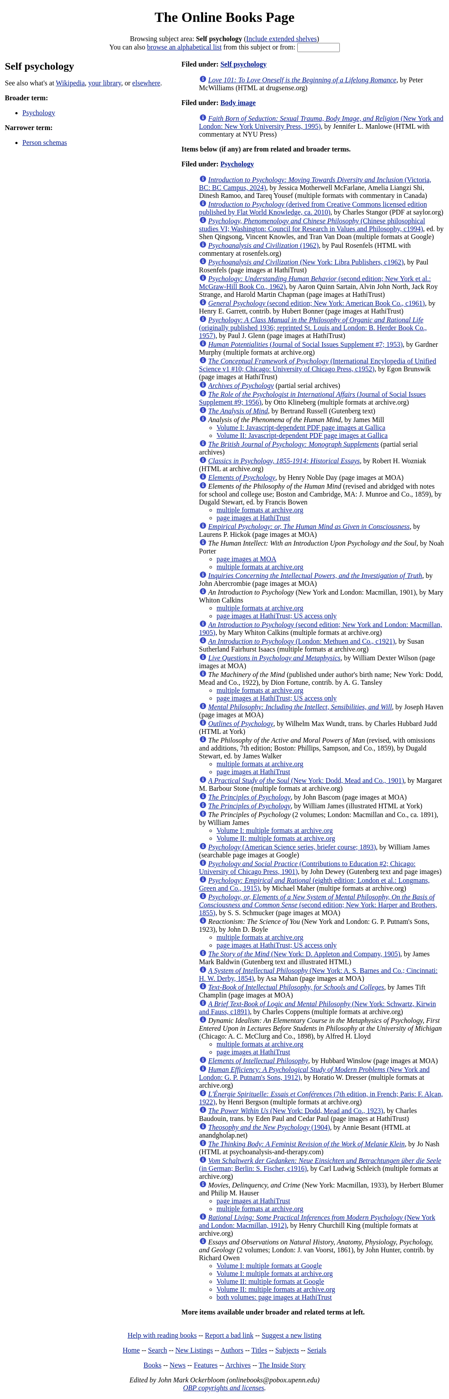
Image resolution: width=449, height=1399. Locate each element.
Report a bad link (229, 1335)
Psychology (38, 112)
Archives (238, 1365)
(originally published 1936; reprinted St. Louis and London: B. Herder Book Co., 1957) (313, 327)
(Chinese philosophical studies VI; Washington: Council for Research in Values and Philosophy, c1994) (312, 225)
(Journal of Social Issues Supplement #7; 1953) (305, 344)
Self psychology (244, 64)
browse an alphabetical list (184, 47)
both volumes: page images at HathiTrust (274, 1297)
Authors (232, 1350)
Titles (259, 1350)
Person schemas (44, 142)
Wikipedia (70, 83)
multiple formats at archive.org (260, 510)
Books (152, 1365)
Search (157, 1350)
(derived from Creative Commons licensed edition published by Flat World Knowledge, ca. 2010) (313, 208)
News (177, 1365)
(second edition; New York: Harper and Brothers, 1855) (318, 904)
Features (205, 1365)
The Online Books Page (224, 17)
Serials (317, 1350)
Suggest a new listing (291, 1335)
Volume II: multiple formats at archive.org (276, 838)
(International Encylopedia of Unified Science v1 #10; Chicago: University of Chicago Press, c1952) (317, 365)
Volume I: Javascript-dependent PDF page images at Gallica (301, 427)
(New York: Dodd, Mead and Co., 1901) (306, 780)
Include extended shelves (281, 38)
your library (104, 83)
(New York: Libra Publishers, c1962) (306, 262)
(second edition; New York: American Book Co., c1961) (316, 303)
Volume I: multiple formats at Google (269, 1265)
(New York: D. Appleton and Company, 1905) (304, 954)
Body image (238, 102)
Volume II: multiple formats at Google (270, 1281)
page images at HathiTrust (253, 518)
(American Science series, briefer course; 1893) (292, 847)
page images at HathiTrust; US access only (277, 616)
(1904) (269, 1127)
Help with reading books (162, 1335)
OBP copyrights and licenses (223, 1388)
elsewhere (146, 83)
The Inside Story (282, 1365)
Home (131, 1350)
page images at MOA (246, 559)
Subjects (287, 1350)
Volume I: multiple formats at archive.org (275, 830)
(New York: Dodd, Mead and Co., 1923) (295, 1110)
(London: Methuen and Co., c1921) (301, 641)
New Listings (194, 1350)
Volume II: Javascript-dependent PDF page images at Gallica (302, 435)
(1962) (263, 245)
